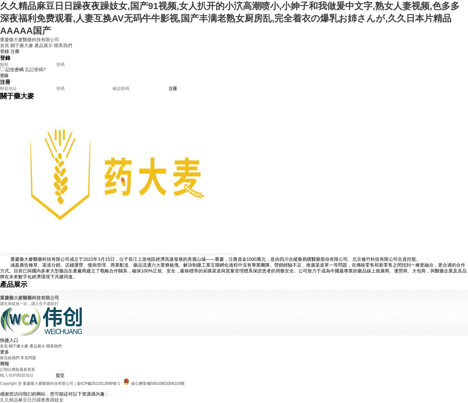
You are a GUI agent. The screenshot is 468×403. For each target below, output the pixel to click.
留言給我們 (10, 358)
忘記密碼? (35, 69)
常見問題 (28, 358)
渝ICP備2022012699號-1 (98, 383)
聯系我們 (63, 45)
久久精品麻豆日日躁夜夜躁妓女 (32, 399)
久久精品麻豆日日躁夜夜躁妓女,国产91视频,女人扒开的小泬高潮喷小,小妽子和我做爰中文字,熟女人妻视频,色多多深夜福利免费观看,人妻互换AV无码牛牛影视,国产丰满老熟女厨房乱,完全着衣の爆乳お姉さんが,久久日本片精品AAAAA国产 (230, 18)
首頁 (4, 45)
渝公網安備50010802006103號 (158, 383)
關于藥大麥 (21, 45)
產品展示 (43, 45)
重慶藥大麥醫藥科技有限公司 (29, 39)
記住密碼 (15, 69)
